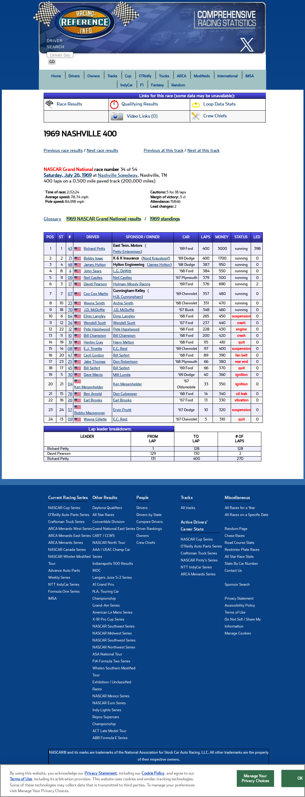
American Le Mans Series (112, 612)
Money (221, 237)
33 (70, 303)
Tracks (112, 76)
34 (70, 323)
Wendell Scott (95, 323)
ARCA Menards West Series (70, 529)
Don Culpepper (125, 394)
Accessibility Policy (240, 605)
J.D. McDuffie (94, 310)
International (227, 76)
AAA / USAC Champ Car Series (111, 553)
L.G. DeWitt (122, 271)
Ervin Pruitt (122, 410)
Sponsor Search (237, 584)
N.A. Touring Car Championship (105, 595)
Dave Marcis (93, 375)
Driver (92, 237)
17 (70, 284)
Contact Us (233, 570)
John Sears (93, 271)
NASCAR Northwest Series (113, 647)
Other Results (104, 497)
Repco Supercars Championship (105, 720)
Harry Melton (123, 342)
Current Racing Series (68, 497)
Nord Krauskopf (156, 258)
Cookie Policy (153, 774)
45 (70, 368)
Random (178, 85)
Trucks (164, 76)
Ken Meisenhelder (88, 387)
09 (70, 419)
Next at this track (203, 150)
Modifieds (202, 76)
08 (70, 349)
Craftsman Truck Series (66, 522)
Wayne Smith (94, 303)
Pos (50, 237)
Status (240, 237)
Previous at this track (163, 150)
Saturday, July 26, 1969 (68, 175)
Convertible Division (108, 522)
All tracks (188, 508)
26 (70, 400)
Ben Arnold (93, 394)
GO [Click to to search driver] (52, 62)
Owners (93, 76)
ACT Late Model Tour (109, 731)
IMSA (249, 76)
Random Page (236, 529)
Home (56, 76)
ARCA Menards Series (65, 543)
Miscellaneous (237, 497)
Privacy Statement (239, 598)
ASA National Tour (107, 654)
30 (70, 375)
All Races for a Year (240, 508)
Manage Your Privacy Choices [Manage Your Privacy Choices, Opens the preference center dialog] (255, 779)
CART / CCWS (103, 536)
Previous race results (63, 150)
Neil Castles (93, 278)
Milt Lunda (121, 375)
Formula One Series (64, 591)
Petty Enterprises (127, 251)
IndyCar (126, 85)
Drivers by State (149, 515)
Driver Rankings (149, 529)
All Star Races (103, 515)
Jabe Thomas (95, 362)
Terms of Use (235, 612)
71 (70, 258)
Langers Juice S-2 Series (112, 577)
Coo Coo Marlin (96, 294)
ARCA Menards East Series (69, 536)
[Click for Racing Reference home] (151, 27)
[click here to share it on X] (249, 45)
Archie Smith (123, 303)
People (142, 497)
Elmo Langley (95, 316)
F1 (141, 85)
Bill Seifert (121, 355)
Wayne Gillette (95, 419)
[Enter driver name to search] (60, 55)
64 (70, 316)
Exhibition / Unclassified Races (111, 685)
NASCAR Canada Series (67, 550)
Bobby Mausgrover (89, 413)
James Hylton (95, 265)
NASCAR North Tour (108, 543)
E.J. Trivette (93, 349)
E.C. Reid (120, 349)
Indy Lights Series (106, 710)
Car (186, 237)
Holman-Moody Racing (131, 284)
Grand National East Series (113, 529)
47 (70, 355)
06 (70, 278)
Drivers (74, 76)
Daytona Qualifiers (107, 508)
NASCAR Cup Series (64, 508)
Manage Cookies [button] (238, 633)
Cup (128, 76)
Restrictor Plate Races (242, 550)
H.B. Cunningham (127, 297)
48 (70, 265)
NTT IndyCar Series (63, 584)
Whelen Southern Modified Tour (114, 671)
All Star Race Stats (239, 556)
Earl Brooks (93, 400)
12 (70, 329)
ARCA (181, 76)
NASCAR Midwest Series (112, 633)
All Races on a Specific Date (246, 515)
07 (70, 294)
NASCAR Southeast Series (113, 626)
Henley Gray (93, 342)
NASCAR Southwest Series (114, 640)
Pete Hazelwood (97, 329)
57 (70, 410)
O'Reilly (145, 76)
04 (70, 384)
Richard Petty (94, 248)
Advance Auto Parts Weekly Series (64, 574)
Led (256, 237)
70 (70, 310)
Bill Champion (95, 335)
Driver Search (55, 44)
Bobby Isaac (93, 258)
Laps (205, 237)
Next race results (102, 150)
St (61, 237)
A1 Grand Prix (103, 584)
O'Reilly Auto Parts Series (68, 515)
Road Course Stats (239, 543)
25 (70, 362)
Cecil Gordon (94, 355)
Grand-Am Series (106, 605)
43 (70, 248)
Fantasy (157, 85)
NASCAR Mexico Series (110, 696)
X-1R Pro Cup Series (108, 619)
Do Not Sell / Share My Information (243, 622)
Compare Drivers (149, 522)
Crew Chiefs (145, 543)
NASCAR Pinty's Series (199, 560)
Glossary (52, 219)
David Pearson (95, 284)
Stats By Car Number (241, 563)
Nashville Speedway (118, 175)
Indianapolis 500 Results (112, 563)
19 (70, 342)
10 (70, 335)
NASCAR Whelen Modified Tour (69, 560)
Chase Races (235, 536)
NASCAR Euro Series (109, 703)
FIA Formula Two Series (111, 661)
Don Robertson (125, 362)
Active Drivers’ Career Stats (194, 525)
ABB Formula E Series (110, 738)
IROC (96, 570)
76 (70, 394)
